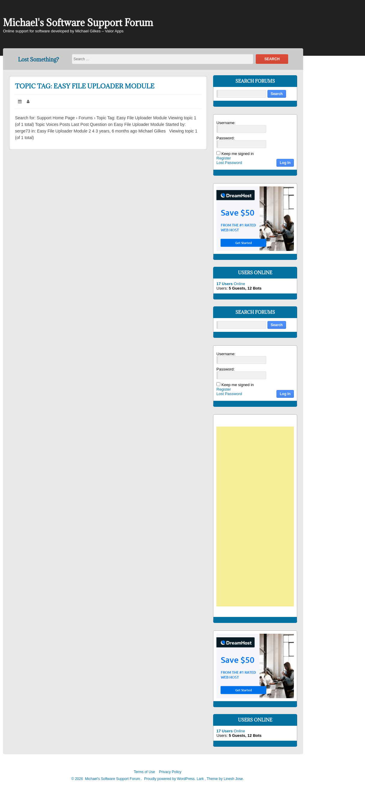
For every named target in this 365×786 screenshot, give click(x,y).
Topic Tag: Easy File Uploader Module (84, 86)
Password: (225, 138)
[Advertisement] (258, 517)
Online (230, 283)
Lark (201, 779)
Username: (226, 123)
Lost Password (229, 162)
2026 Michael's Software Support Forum (107, 779)
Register (223, 158)
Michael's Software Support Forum (78, 22)
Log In (285, 163)
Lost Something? (38, 59)
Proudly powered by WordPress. (170, 779)
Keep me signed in (238, 153)
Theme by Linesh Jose (225, 779)
